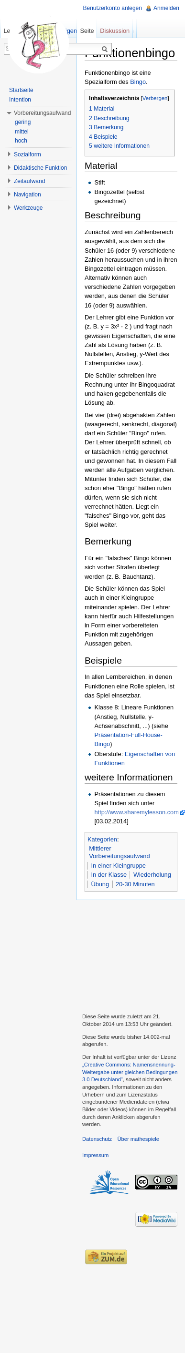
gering (23, 122)
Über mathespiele (138, 1139)
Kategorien (102, 839)
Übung (100, 884)
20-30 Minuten (135, 884)
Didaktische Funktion (40, 167)
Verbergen (155, 98)
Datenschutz (97, 1139)
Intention (20, 99)
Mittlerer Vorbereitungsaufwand (119, 852)
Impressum (95, 1155)
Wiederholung (152, 874)
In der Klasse (109, 874)
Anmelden (166, 8)
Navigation (27, 194)
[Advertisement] (130, 955)
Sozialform (27, 154)
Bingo (138, 81)
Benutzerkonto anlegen (112, 8)
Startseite (21, 90)
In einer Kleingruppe (118, 865)
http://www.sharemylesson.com (136, 812)
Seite (87, 30)
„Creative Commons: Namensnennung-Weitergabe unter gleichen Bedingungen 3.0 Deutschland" (129, 1072)
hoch (21, 140)
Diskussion (115, 30)
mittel (22, 131)
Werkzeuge (28, 208)
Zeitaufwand (29, 181)
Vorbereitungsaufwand (42, 113)
